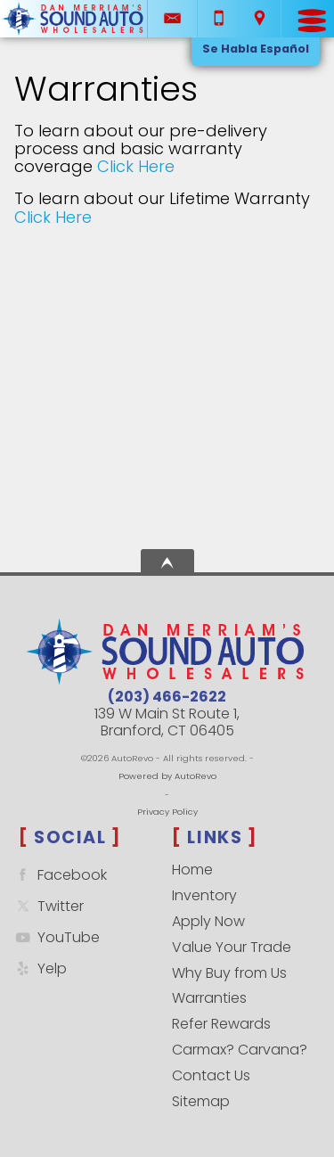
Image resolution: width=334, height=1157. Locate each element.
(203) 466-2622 (167, 696)
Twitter (48, 906)
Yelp (39, 968)
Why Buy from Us (229, 973)
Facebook (59, 875)
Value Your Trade (231, 947)
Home (192, 869)
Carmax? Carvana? (239, 1049)
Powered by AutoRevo (167, 776)
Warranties (209, 998)
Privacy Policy (167, 811)
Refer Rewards (221, 1023)
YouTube (56, 937)
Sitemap (201, 1101)
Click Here (136, 166)
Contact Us (211, 1075)
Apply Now (208, 921)
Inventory (204, 895)
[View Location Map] (260, 18)
